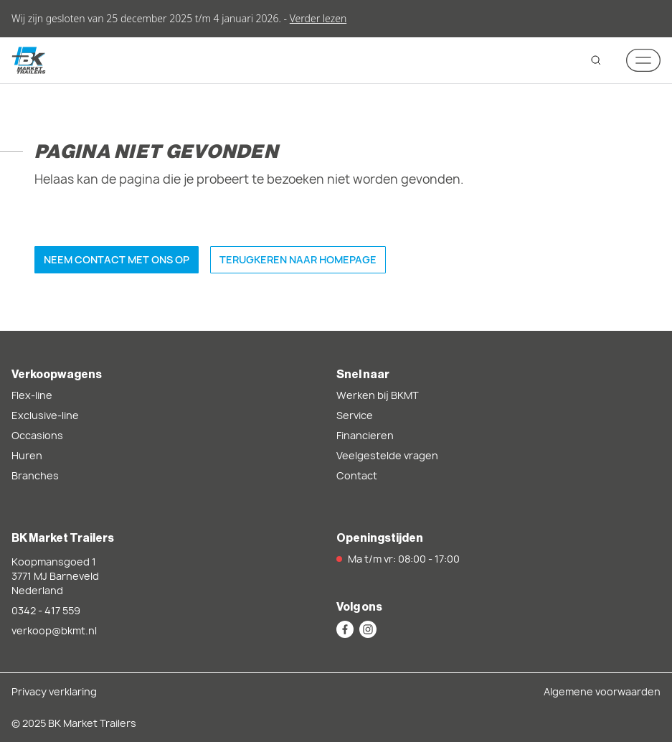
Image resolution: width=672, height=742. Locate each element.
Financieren (365, 435)
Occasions (37, 435)
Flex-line (31, 395)
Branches (35, 475)
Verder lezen (318, 18)
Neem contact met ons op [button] (116, 259)
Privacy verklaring (54, 691)
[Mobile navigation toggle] (643, 60)
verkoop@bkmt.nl (54, 630)
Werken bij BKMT (377, 395)
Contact (356, 475)
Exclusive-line (45, 415)
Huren (26, 455)
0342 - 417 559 (45, 610)
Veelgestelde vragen (387, 455)
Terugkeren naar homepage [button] (298, 259)
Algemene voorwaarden (602, 691)
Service (354, 415)
